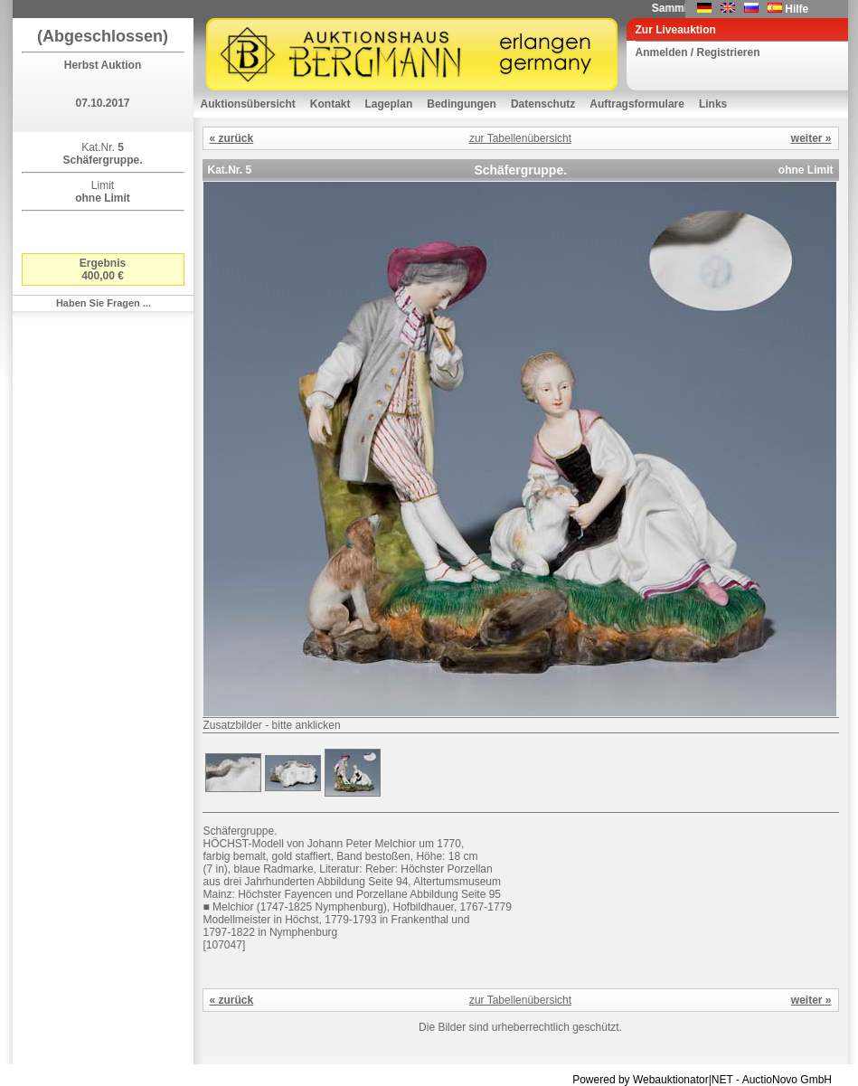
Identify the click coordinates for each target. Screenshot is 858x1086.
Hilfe (796, 9)
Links (713, 104)
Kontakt (330, 104)
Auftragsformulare (636, 104)
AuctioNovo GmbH (787, 1079)
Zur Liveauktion (676, 30)
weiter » (811, 138)
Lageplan (389, 104)
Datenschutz (543, 104)
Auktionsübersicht (248, 104)
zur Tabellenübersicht (520, 138)
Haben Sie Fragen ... (103, 302)
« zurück (232, 138)
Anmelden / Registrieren (698, 52)
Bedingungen (461, 104)
